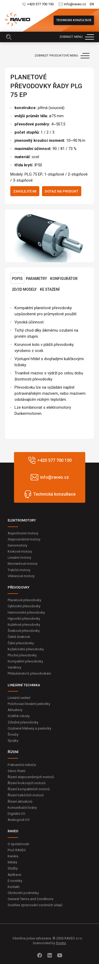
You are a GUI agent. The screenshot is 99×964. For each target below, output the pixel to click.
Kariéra (13, 856)
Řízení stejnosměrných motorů (31, 777)
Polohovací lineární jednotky (29, 704)
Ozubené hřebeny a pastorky (29, 728)
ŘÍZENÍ (13, 752)
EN (92, 4)
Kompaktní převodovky (25, 661)
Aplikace (14, 875)
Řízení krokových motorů (26, 783)
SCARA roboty (19, 716)
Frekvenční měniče (22, 765)
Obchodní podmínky (23, 893)
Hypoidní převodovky (24, 618)
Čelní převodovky (21, 643)
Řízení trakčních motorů (26, 795)
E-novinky (15, 881)
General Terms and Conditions (30, 899)
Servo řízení (16, 771)
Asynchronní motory (23, 533)
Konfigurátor (64, 278)
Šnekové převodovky (24, 631)
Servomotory (17, 545)
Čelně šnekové (19, 637)
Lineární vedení (19, 698)
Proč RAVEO (17, 850)
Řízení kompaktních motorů (29, 789)
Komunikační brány (22, 808)
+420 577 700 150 (40, 4)
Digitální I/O (16, 814)
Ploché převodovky (22, 655)
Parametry (36, 278)
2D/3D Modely (24, 289)
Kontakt (14, 887)
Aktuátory (15, 710)
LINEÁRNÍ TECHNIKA (24, 685)
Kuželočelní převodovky (26, 649)
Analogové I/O (19, 820)
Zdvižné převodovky (23, 722)
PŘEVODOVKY (19, 587)
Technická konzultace (73, 20)
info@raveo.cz (75, 4)
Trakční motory (19, 570)
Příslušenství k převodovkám (29, 673)
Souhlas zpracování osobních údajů (35, 905)
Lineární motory (19, 557)
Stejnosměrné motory (24, 539)
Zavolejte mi (24, 191)
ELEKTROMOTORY (22, 520)
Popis (17, 278)
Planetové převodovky (24, 600)
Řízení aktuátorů (20, 801)
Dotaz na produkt (61, 191)
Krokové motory (20, 551)
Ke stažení (50, 289)
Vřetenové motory (21, 576)
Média (12, 862)
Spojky (13, 740)
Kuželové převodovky (24, 625)
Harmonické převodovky (26, 612)
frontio (61, 943)
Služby (13, 868)
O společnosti (18, 844)
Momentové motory (22, 564)
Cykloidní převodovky (24, 606)
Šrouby (13, 734)
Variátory (14, 667)
